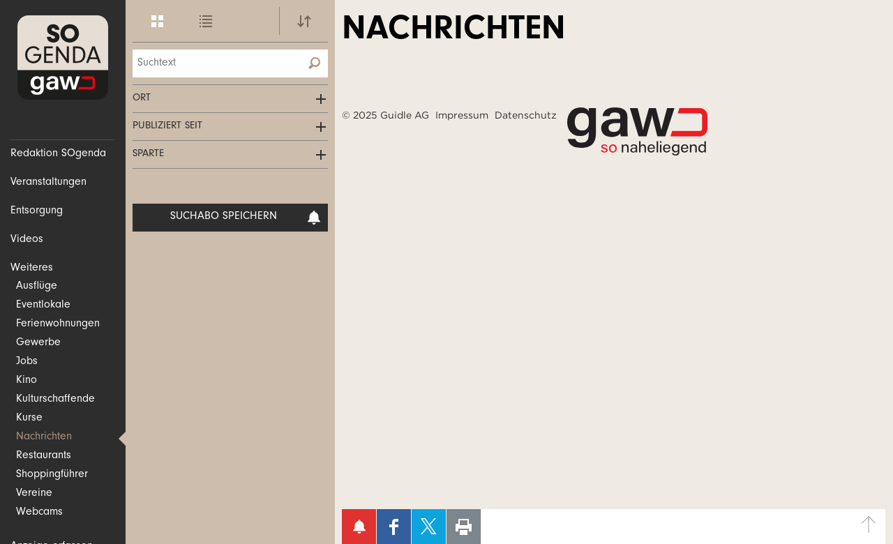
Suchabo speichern (246, 218)
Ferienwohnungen (58, 324)
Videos (26, 239)
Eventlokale (43, 305)
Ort (142, 98)
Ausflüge (36, 286)
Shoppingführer (52, 475)
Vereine (34, 493)
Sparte (148, 154)
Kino (26, 380)
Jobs (27, 362)
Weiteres (31, 268)
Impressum (461, 115)
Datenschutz (526, 115)
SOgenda (62, 57)
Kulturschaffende (55, 399)
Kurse (29, 418)
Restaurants (43, 456)
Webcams (39, 512)
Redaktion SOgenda (58, 154)
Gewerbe (38, 343)
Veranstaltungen (48, 182)
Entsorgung (36, 211)
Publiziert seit (167, 126)
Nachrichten (44, 437)
